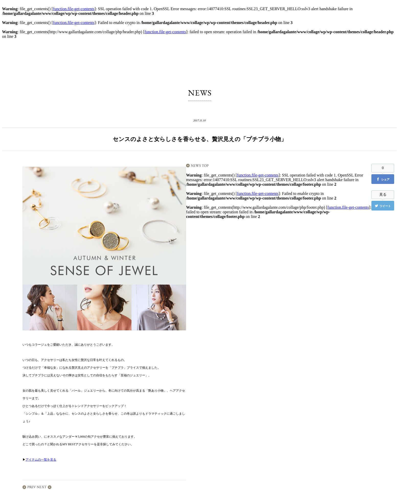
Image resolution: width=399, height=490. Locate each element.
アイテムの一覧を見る (41, 459)
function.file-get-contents (73, 9)
